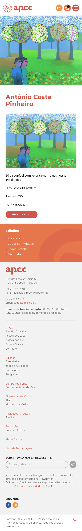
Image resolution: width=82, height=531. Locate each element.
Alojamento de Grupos (19, 396)
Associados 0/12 (15, 335)
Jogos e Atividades (21, 243)
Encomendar (21, 214)
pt (59, 8)
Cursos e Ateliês (15, 430)
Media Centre (14, 439)
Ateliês (10, 417)
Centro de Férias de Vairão (21, 387)
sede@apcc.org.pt (25, 302)
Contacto (11, 348)
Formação (12, 426)
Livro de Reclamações (19, 448)
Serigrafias (15, 254)
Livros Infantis (17, 249)
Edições (10, 357)
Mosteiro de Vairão (17, 404)
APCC (9, 327)
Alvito (9, 400)
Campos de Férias (16, 383)
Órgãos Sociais (14, 344)
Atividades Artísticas (18, 413)
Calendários (16, 238)
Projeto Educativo (16, 331)
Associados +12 (15, 340)
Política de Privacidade (27, 486)
